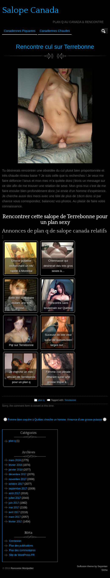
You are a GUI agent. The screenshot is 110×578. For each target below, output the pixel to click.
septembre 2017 (18, 488)
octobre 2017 (16, 483)
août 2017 (14, 493)
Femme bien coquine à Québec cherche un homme (35, 419)
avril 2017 (14, 512)
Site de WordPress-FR (22, 555)
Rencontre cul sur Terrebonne (55, 46)
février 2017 (15, 521)
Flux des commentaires (22, 550)
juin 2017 (14, 502)
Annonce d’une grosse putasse (86, 419)
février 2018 (15, 464)
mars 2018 (15, 460)
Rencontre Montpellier (22, 568)
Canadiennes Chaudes (55, 31)
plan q (41, 400)
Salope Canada (30, 10)
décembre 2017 (17, 474)
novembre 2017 (17, 479)
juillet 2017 (15, 497)
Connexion (15, 540)
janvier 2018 (16, 469)
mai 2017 (14, 507)
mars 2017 (15, 516)
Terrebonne (70, 400)
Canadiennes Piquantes (19, 31)
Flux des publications (21, 545)
